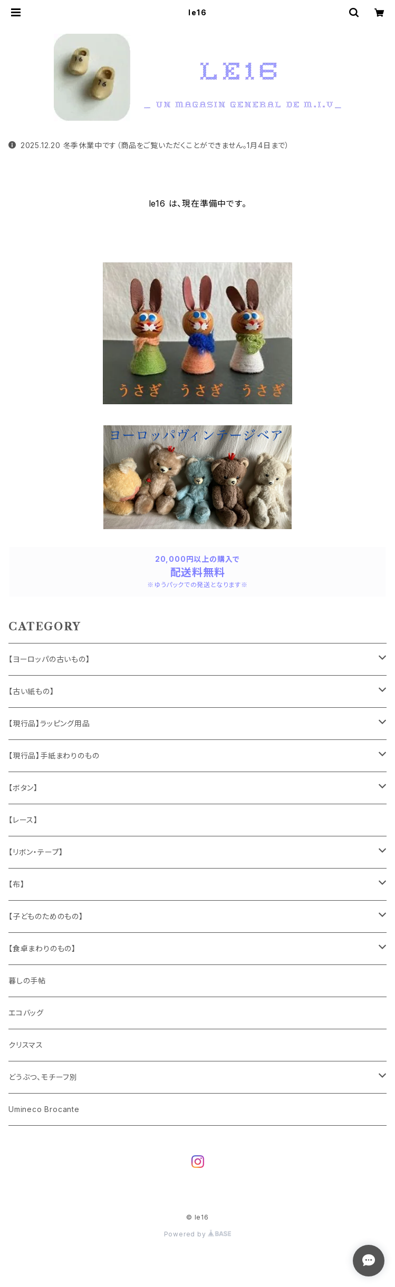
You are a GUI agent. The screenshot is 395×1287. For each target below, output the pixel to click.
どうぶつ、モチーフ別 (43, 1076)
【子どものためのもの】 (45, 916)
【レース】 (23, 819)
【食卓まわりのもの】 (42, 948)
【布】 (16, 884)
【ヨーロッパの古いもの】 (49, 659)
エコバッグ (26, 1012)
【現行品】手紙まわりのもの (53, 755)
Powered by (198, 1234)
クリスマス (25, 1044)
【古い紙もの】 (31, 691)
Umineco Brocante (44, 1109)
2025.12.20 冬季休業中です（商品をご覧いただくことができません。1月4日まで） (149, 145)
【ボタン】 (23, 787)
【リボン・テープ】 (35, 851)
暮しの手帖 (27, 980)
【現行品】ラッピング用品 (49, 723)
